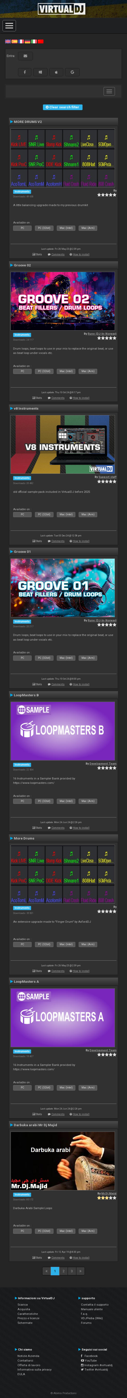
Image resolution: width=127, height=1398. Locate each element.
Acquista (23, 1309)
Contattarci (25, 1360)
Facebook (89, 1356)
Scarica (22, 1304)
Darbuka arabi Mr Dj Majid (35, 1125)
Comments (58, 254)
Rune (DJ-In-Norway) (102, 333)
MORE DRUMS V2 (28, 122)
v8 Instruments (26, 408)
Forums (86, 1323)
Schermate (24, 1323)
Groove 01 (22, 551)
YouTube (89, 1360)
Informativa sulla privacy (34, 1369)
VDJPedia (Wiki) (92, 1318)
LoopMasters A (26, 981)
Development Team (102, 763)
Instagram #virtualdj (97, 1365)
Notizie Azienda (28, 1356)
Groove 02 (22, 265)
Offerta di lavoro (28, 1365)
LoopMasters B (26, 695)
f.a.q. (84, 1314)
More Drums (24, 838)
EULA (21, 1374)
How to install (81, 254)
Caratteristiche (27, 1314)
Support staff (107, 477)
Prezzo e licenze (28, 1318)
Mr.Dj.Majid (108, 1193)
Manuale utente (92, 1309)
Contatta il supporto (94, 1304)
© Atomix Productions (64, 1393)
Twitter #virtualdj (94, 1369)
